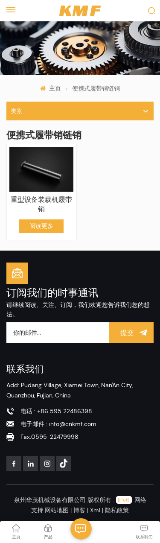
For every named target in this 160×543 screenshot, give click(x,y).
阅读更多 (41, 226)
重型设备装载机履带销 (41, 204)
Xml (95, 510)
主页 (50, 88)
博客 (80, 510)
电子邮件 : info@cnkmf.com (58, 424)
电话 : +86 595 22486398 (56, 411)
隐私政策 (117, 510)
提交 (131, 332)
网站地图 (57, 510)
